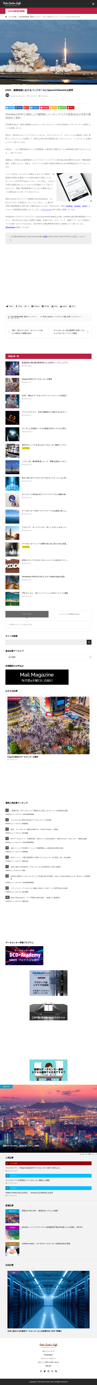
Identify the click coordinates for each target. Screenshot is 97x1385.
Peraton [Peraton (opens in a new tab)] (77, 206)
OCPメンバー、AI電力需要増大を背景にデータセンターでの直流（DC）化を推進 (40, 857)
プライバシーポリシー (48, 1358)
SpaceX (50, 317)
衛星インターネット (74, 317)
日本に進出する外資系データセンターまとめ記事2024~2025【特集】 (35, 867)
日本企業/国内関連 (16, 11)
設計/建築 (25, 833)
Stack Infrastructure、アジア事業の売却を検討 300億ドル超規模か (35, 898)
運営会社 (48, 1366)
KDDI (44, 317)
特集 (23, 870)
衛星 (64, 317)
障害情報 (25, 823)
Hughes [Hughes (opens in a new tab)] (69, 206)
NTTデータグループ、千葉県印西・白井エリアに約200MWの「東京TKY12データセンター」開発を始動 (48, 839)
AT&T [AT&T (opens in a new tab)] (84, 206)
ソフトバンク (46, 210)
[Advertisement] (48, 273)
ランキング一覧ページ (87, 1154)
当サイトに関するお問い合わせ (48, 1362)
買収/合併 (25, 901)
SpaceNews (10, 227)
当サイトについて (48, 1351)
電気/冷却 (25, 861)
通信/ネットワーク (30, 317)
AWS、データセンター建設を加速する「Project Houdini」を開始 (34, 829)
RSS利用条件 (48, 1355)
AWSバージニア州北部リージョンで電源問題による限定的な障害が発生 (36, 848)
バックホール (58, 317)
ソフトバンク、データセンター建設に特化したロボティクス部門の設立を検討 (39, 888)
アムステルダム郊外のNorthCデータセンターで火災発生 (31, 820)
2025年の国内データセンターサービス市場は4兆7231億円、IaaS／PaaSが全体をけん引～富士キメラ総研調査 (50, 877)
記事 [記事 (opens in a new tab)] (45, 236)
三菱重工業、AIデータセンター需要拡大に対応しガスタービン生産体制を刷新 (39, 811)
